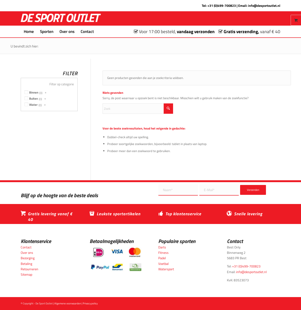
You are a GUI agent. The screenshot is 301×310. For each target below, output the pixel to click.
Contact (26, 247)
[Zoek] (100, 31)
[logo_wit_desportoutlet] (61, 18)
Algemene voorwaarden (67, 303)
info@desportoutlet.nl (264, 5)
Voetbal (163, 263)
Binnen (33, 92)
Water (33, 104)
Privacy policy (90, 303)
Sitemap (26, 274)
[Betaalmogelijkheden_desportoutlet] (116, 259)
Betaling (26, 263)
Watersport (166, 269)
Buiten (33, 98)
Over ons (27, 252)
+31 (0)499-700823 (221, 5)
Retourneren (29, 269)
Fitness (163, 252)
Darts (162, 247)
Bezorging (28, 257)
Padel (162, 257)
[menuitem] (29, 31)
